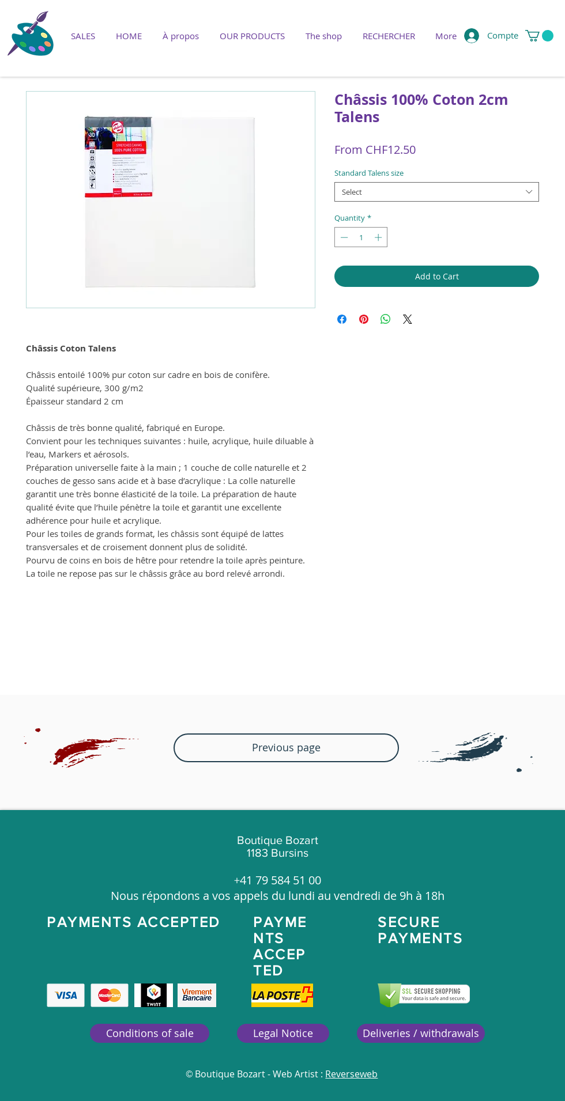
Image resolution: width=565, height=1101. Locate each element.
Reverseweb (351, 1074)
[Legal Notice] (283, 1033)
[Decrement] (343, 237)
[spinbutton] (361, 237)
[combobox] (436, 192)
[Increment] (379, 237)
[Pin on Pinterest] (364, 319)
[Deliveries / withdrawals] (421, 1033)
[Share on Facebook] (342, 319)
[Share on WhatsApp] (386, 319)
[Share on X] (408, 319)
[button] (252, 35)
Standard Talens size (369, 173)
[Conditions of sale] (149, 1033)
